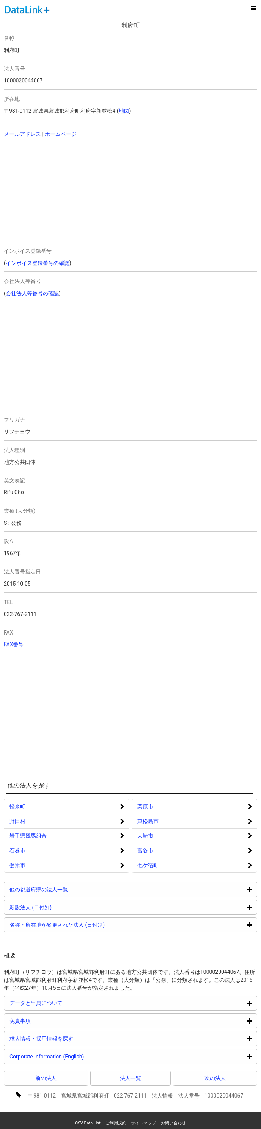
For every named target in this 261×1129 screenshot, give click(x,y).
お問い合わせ (173, 1123)
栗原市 (145, 806)
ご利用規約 (115, 1123)
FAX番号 (14, 644)
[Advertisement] (58, 193)
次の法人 (215, 1078)
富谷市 (145, 850)
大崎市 (145, 836)
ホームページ (61, 134)
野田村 (17, 821)
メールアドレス (22, 134)
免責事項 (48, 1020)
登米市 (17, 865)
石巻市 (17, 850)
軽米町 (17, 806)
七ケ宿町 (148, 865)
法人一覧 (130, 1078)
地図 (124, 111)
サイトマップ (143, 1123)
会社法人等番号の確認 (32, 293)
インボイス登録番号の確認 (37, 263)
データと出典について (64, 1003)
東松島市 (148, 821)
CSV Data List (88, 1123)
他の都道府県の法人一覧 (67, 889)
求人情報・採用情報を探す (69, 1038)
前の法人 (46, 1078)
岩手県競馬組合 (28, 836)
